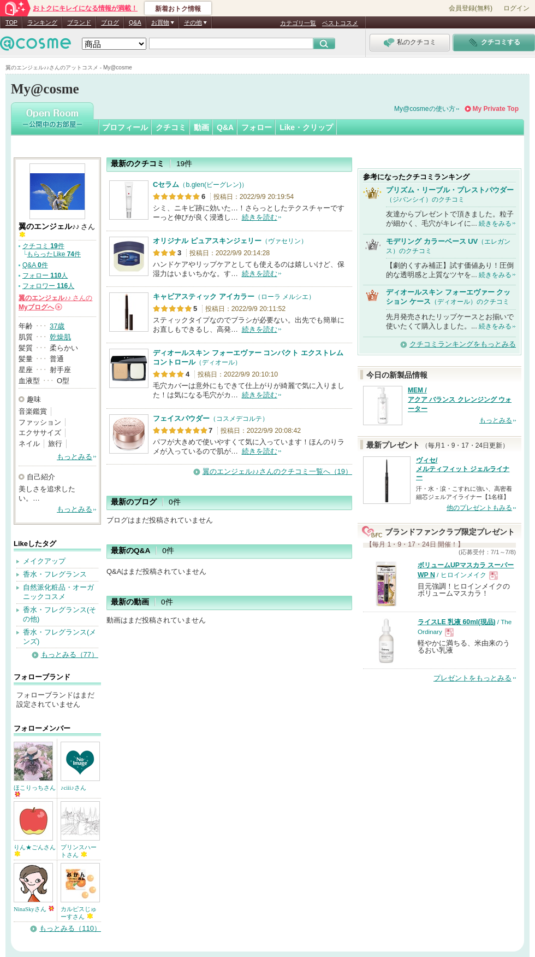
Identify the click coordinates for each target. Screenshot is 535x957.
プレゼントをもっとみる (472, 678)
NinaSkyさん (34, 909)
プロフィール (125, 127)
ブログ (110, 22)
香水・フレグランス (55, 574)
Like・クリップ (306, 127)
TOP (11, 22)
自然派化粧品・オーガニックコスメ (58, 592)
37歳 (57, 326)
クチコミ (171, 127)
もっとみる (74, 457)
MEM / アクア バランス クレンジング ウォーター (460, 399)
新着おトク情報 (178, 9)
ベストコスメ (340, 23)
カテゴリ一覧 (298, 23)
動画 (201, 127)
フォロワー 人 (48, 286)
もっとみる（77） (69, 654)
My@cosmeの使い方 (424, 109)
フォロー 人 (45, 275)
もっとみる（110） (70, 928)
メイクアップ (44, 561)
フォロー (256, 127)
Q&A (135, 22)
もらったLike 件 (54, 254)
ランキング (42, 22)
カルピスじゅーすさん (79, 913)
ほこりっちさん (35, 790)
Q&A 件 (35, 265)
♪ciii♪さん (73, 787)
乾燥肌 (60, 337)
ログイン (516, 8)
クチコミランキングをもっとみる (462, 344)
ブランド (79, 22)
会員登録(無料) (470, 8)
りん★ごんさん (35, 850)
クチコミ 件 (43, 246)
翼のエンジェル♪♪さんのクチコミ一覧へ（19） (277, 471)
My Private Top (496, 109)
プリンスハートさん (79, 851)
